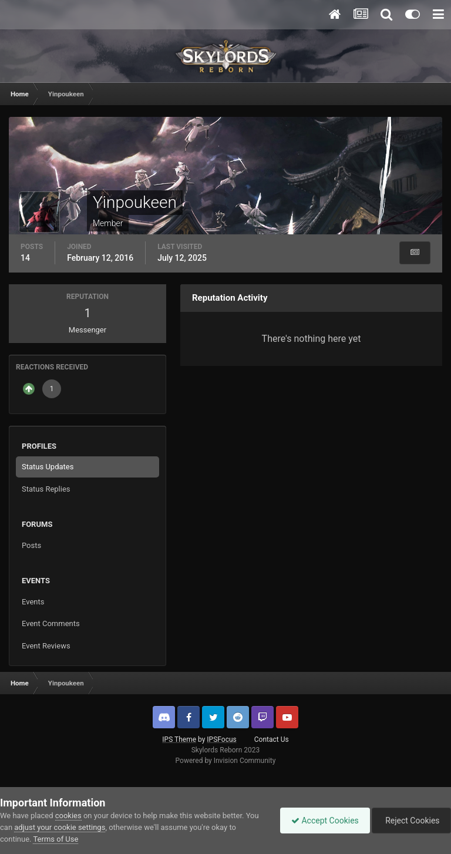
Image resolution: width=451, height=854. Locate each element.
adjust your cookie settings (59, 827)
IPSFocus (221, 739)
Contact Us (271, 739)
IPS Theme (179, 739)
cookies (68, 815)
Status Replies (46, 489)
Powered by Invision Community (226, 761)
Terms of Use (55, 839)
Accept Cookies (322, 820)
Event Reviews (46, 645)
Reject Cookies (410, 820)
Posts (31, 545)
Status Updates (47, 466)
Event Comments (51, 623)
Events (33, 601)
